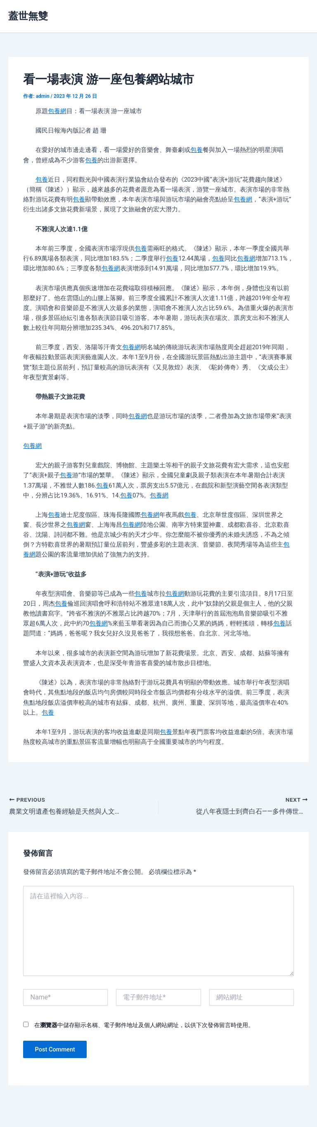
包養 (196, 150)
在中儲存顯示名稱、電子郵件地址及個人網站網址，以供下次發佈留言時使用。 (144, 1025)
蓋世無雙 (28, 16)
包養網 (57, 111)
